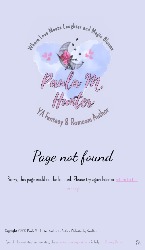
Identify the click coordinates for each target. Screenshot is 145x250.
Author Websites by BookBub (79, 230)
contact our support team (74, 242)
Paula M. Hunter (37, 230)
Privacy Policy (114, 242)
